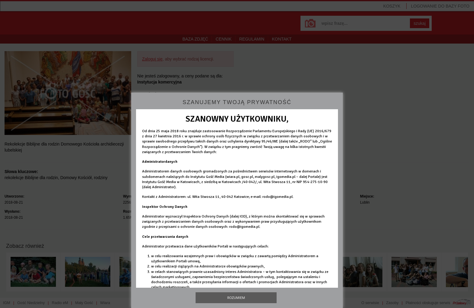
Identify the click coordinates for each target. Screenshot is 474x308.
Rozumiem (236, 297)
